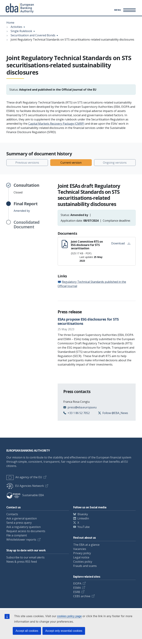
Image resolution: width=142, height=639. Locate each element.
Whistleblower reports (21, 539)
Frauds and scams (85, 566)
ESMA (77, 588)
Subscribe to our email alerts (25, 557)
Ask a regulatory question (23, 527)
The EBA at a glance (86, 545)
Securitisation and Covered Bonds (33, 35)
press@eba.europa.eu (82, 407)
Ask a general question (21, 518)
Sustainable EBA (25, 495)
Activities (16, 27)
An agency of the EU (24, 477)
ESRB (76, 592)
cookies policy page (69, 616)
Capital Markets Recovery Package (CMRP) (56, 124)
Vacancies (79, 549)
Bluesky (82, 514)
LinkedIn (83, 518)
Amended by (25, 207)
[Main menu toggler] (124, 10)
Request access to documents (25, 531)
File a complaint (16, 535)
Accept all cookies (27, 630)
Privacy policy (82, 553)
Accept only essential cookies (63, 630)
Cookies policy (82, 562)
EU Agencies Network (25, 486)
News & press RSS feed (21, 562)
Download (120, 243)
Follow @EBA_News (115, 413)
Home (10, 23)
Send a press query (19, 523)
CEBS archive (81, 596)
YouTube (83, 527)
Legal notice (81, 557)
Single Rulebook (21, 31)
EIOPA (77, 583)
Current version (71, 163)
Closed (26, 188)
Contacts (12, 514)
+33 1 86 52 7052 (79, 413)
